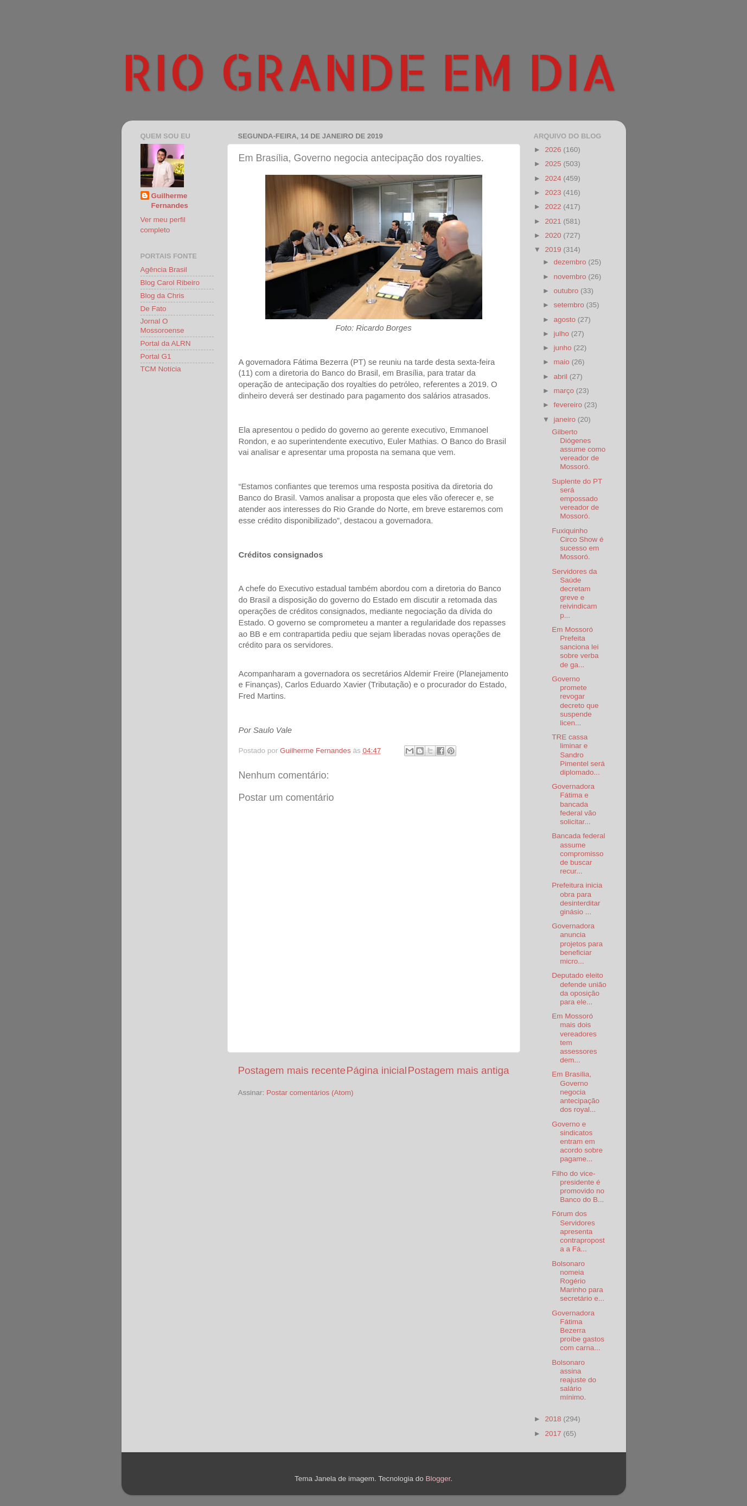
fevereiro (569, 405)
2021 (554, 221)
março (565, 391)
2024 (554, 178)
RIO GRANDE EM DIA (369, 71)
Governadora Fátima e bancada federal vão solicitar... (574, 804)
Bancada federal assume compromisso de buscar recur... (578, 853)
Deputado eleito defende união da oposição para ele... (579, 988)
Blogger (437, 1479)
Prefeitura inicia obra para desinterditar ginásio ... (577, 898)
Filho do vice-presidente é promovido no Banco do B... (578, 1186)
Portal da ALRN (166, 343)
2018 (554, 1419)
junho (564, 348)
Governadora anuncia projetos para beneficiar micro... (577, 943)
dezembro (571, 262)
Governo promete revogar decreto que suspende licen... (575, 701)
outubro (567, 291)
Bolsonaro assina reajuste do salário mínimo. (574, 1380)
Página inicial (377, 1070)
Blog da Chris (162, 296)
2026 (554, 149)
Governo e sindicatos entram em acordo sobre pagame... (577, 1141)
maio (563, 362)
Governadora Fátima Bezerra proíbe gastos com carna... (578, 1330)
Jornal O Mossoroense (162, 325)
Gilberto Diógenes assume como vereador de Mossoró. (578, 449)
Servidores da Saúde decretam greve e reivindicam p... (574, 593)
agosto (566, 319)
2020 (554, 235)
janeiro (566, 419)
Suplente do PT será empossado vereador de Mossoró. (577, 499)
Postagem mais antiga (458, 1070)
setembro (570, 305)
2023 (554, 192)
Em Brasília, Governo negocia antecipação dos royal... (575, 1091)
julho (562, 334)
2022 (554, 207)
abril (562, 376)
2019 (554, 249)
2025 (554, 164)
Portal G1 (156, 356)
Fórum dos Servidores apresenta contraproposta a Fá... (578, 1231)
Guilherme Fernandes (169, 201)
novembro (571, 277)
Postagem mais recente (292, 1070)
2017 (554, 1433)
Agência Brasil (164, 269)
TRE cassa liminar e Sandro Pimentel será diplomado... (578, 754)
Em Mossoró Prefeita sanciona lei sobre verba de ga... (575, 647)
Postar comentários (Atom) (310, 1093)
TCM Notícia (161, 369)
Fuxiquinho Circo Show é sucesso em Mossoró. (577, 544)
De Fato (154, 309)
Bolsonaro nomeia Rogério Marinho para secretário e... (578, 1281)
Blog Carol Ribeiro (170, 283)
